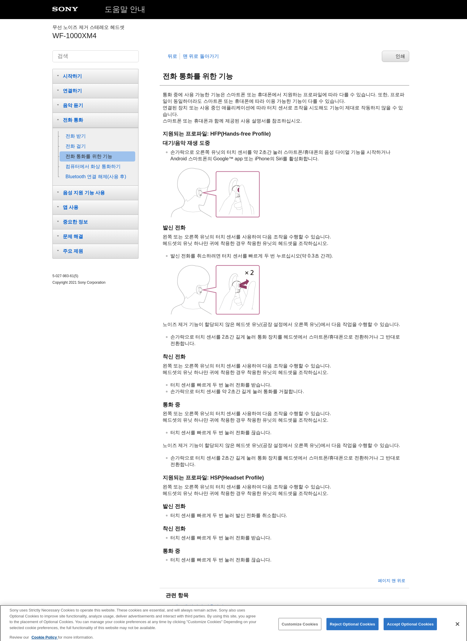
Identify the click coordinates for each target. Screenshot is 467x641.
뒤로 (172, 56)
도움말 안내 (125, 9)
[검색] (95, 56)
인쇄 (400, 56)
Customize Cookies (300, 627)
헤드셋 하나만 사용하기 (198, 606)
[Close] (457, 626)
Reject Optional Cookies (352, 627)
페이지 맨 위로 (391, 580)
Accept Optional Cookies (410, 627)
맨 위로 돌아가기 (201, 56)
